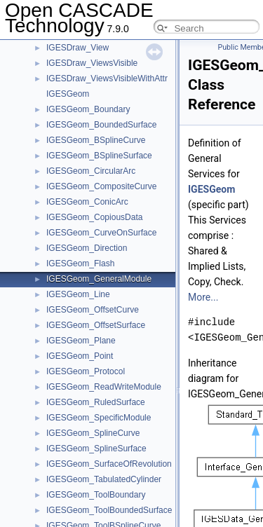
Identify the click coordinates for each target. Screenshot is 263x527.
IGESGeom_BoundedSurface (101, 125)
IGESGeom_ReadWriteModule (103, 387)
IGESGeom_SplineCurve (93, 433)
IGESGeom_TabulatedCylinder (103, 479)
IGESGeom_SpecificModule (98, 418)
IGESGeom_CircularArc (90, 171)
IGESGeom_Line (78, 294)
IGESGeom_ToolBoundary (95, 495)
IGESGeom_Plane (81, 340)
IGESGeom (67, 94)
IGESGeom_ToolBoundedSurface (109, 510)
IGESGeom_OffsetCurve (92, 310)
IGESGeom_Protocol (85, 371)
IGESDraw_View (77, 48)
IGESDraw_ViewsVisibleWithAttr (107, 78)
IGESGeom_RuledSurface (95, 402)
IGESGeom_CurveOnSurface (101, 233)
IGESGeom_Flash (80, 263)
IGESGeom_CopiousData (94, 217)
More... (203, 297)
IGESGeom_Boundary (88, 109)
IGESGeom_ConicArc (87, 202)
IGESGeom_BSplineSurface (99, 155)
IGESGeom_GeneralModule (98, 279)
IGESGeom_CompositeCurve (101, 186)
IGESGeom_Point (79, 356)
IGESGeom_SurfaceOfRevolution (109, 464)
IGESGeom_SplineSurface (96, 448)
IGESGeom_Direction (86, 248)
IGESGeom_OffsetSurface (95, 325)
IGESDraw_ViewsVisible (91, 63)
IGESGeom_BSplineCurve (95, 140)
